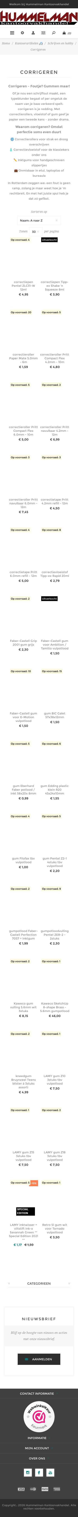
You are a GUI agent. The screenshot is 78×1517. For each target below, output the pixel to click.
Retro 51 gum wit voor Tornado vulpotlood (54, 1228)
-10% (34, 1183)
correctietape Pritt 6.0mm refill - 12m (23, 574)
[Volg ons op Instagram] (28, 1473)
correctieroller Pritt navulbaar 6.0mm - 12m (23, 503)
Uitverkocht (49, 239)
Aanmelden (42, 1359)
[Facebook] (39, 1473)
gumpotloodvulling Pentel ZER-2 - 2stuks (55, 934)
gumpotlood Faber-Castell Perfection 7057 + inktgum (23, 934)
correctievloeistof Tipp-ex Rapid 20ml (54, 574)
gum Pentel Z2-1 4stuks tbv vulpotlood (55, 862)
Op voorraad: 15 (52, 671)
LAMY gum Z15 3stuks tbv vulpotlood (23, 1156)
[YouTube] (50, 1473)
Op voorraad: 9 (51, 888)
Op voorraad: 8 (51, 529)
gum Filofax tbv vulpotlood (23, 860)
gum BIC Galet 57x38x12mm (54, 715)
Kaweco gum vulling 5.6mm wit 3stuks (23, 1007)
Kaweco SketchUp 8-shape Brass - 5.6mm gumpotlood (54, 1007)
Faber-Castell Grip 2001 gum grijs (23, 642)
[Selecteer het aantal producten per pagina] (35, 231)
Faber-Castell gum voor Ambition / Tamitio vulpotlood (54, 644)
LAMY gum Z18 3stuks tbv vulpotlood (55, 1156)
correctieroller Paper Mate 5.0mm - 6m (23, 358)
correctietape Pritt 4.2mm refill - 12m (54, 501)
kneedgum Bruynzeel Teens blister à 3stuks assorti (23, 1081)
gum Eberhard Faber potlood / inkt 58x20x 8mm (23, 789)
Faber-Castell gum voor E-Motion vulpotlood (23, 717)
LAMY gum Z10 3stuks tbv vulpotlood (55, 1079)
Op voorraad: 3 (20, 457)
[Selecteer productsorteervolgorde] (39, 220)
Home (6, 43)
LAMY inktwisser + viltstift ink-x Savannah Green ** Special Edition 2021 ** (23, 1232)
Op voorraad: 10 (21, 671)
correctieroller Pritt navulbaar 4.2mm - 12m (54, 430)
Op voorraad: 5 (51, 312)
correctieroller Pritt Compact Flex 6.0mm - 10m (23, 430)
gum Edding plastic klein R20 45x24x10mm (55, 789)
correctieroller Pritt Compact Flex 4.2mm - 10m (54, 358)
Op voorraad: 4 (20, 239)
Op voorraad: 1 (51, 961)
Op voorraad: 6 (51, 743)
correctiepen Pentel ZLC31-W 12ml (23, 285)
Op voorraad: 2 (51, 384)
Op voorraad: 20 (21, 312)
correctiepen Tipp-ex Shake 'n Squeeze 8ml (54, 285)
